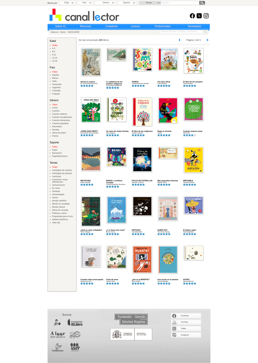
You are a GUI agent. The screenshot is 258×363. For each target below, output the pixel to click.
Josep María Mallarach (114, 85)
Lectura (135, 26)
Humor (55, 197)
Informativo (57, 126)
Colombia (56, 90)
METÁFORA (85, 181)
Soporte (126, 2)
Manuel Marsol (188, 281)
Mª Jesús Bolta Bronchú (88, 83)
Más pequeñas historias (167, 181)
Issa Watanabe (137, 232)
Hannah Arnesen (137, 182)
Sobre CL (60, 26)
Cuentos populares (60, 123)
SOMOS (135, 82)
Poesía (55, 136)
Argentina (56, 87)
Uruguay (56, 94)
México (55, 78)
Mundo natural (58, 207)
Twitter (183, 328)
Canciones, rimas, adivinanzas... (60, 180)
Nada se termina (164, 131)
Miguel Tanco (162, 182)
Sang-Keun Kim (85, 281)
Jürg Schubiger (162, 281)
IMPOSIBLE (188, 181)
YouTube (184, 322)
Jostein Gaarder (137, 133)
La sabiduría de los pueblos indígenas (114, 83)
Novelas (55, 130)
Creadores (111, 26)
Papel (54, 150)
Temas (149, 2)
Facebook (185, 316)
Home (62, 32)
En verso (56, 188)
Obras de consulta (60, 210)
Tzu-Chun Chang (163, 232)
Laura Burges (162, 83)
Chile (54, 81)
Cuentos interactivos (61, 120)
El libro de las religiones (142, 131)
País (84, 2)
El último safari (189, 230)
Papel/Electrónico (59, 156)
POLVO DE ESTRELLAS (142, 181)
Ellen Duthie (136, 281)
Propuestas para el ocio (62, 216)
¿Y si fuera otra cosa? (115, 230)
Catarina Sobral (188, 182)
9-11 (54, 55)
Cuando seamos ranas (192, 131)
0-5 (53, 48)
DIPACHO (186, 133)
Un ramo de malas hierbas (117, 131)
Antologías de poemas (62, 173)
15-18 (54, 61)
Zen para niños (163, 82)
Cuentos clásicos (59, 114)
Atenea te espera (87, 82)
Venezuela (56, 84)
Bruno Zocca (110, 232)
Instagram (185, 335)
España (55, 75)
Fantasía (56, 191)
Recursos (85, 26)
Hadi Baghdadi (188, 232)
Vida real (56, 222)
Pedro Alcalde (85, 182)
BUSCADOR (73, 32)
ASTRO (186, 279)
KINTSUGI (136, 230)
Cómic (55, 108)
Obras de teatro (59, 133)
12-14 (54, 58)
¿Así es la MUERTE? (141, 279)
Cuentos (56, 111)
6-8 (53, 51)
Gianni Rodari (188, 83)
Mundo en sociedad (60, 204)
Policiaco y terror (59, 213)
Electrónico (57, 153)
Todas (54, 45)
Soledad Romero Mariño (140, 83)
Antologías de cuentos (62, 170)
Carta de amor (112, 279)
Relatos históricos (60, 219)
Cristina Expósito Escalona (115, 184)
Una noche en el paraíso (167, 279)
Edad (66, 2)
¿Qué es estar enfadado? (91, 230)
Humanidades (58, 194)
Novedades (194, 26)
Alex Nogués (110, 133)
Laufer (159, 133)
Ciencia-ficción (58, 185)
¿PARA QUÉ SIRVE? (89, 131)
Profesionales (163, 26)
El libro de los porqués (193, 82)
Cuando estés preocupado (91, 279)
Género (105, 2)
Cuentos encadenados (62, 117)
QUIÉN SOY (162, 230)
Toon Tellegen (85, 232)
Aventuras (56, 176)
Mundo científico (59, 201)
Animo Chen (110, 281)
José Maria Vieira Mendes (89, 133)
